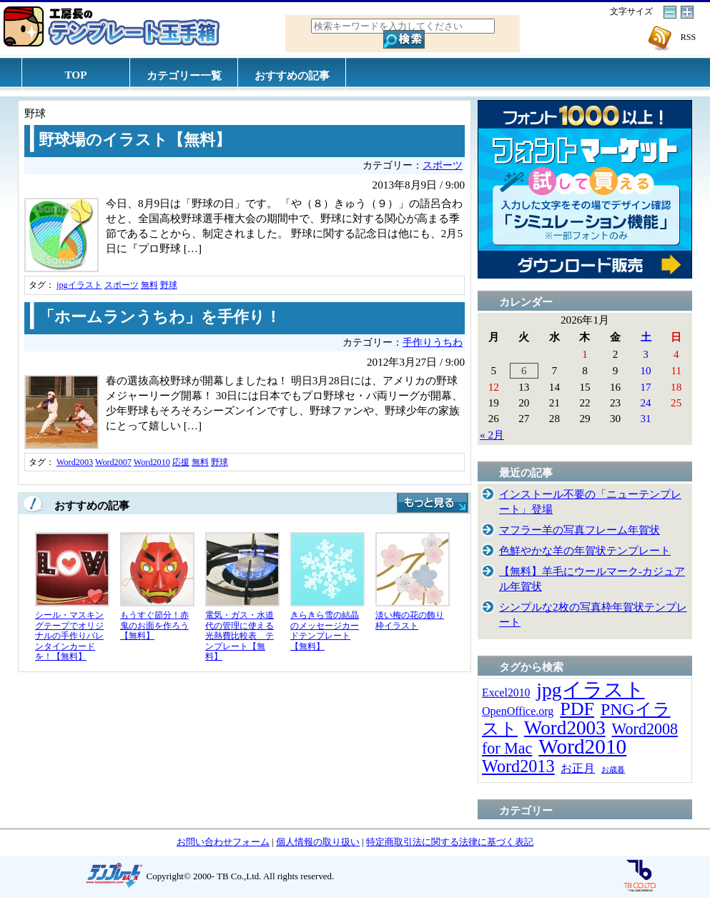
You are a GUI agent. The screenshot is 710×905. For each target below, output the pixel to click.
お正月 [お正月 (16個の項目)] (578, 768)
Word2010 (152, 462)
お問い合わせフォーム (223, 841)
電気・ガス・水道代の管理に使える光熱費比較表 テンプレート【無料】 (239, 635)
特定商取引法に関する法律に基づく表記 (449, 841)
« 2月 (492, 435)
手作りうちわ (433, 342)
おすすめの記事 (292, 75)
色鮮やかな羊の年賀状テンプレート (585, 550)
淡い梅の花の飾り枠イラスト (409, 620)
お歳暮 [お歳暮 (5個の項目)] (613, 770)
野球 (168, 285)
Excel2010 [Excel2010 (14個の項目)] (506, 692)
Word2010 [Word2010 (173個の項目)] (582, 746)
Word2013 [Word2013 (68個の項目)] (518, 766)
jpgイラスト (79, 285)
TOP (76, 75)
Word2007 (113, 462)
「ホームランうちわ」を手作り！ (160, 317)
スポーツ (443, 165)
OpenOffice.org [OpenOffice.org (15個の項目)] (517, 711)
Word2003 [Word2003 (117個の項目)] (565, 728)
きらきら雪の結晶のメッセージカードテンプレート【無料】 (324, 630)
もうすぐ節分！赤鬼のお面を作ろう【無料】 (154, 625)
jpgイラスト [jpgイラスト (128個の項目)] (590, 690)
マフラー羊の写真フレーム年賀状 (579, 530)
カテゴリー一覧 (184, 75)
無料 (149, 285)
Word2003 (74, 462)
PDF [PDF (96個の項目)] (577, 709)
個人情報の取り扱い (318, 841)
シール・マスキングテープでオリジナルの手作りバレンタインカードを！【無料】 (69, 635)
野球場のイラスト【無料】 (135, 140)
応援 (180, 462)
